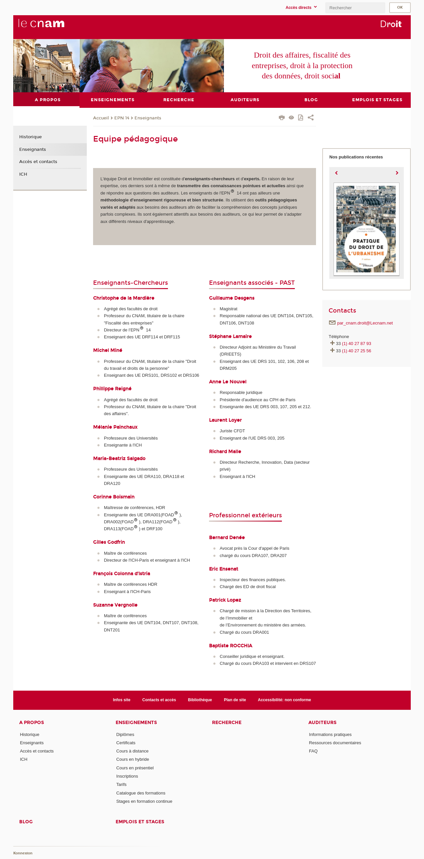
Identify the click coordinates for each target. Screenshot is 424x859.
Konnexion (22, 853)
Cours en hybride (132, 759)
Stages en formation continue (144, 801)
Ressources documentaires (335, 742)
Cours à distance (132, 751)
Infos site (122, 700)
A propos (31, 722)
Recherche (226, 722)
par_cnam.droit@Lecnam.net (365, 322)
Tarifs (121, 784)
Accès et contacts (38, 161)
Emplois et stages (140, 822)
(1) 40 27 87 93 (356, 343)
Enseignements (136, 722)
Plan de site (235, 700)
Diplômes (125, 734)
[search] (355, 7)
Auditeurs (322, 722)
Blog (26, 822)
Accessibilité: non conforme (284, 700)
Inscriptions (127, 776)
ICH (23, 174)
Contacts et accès (159, 700)
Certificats (125, 742)
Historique (30, 137)
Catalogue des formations (140, 792)
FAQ (313, 751)
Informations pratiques (330, 734)
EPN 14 (121, 117)
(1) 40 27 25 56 (356, 350)
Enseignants (147, 117)
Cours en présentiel (135, 767)
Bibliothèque (200, 700)
